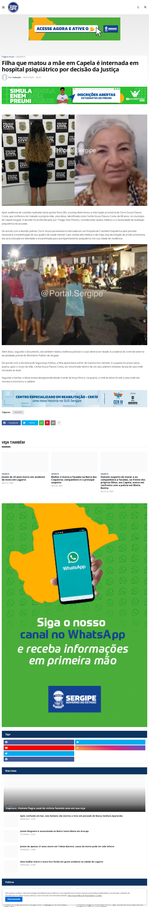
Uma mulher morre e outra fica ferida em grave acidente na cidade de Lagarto (61, 862)
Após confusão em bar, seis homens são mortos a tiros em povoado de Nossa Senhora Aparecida (71, 816)
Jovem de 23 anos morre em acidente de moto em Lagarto (23, 478)
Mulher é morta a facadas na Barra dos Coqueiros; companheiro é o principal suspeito (74, 480)
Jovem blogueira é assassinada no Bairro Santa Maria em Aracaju (54, 831)
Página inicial (8, 57)
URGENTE (20, 57)
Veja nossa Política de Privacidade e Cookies (85, 895)
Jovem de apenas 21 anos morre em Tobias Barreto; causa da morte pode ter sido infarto (67, 846)
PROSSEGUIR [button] (14, 899)
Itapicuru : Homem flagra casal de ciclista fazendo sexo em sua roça (45, 808)
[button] (3, 7)
